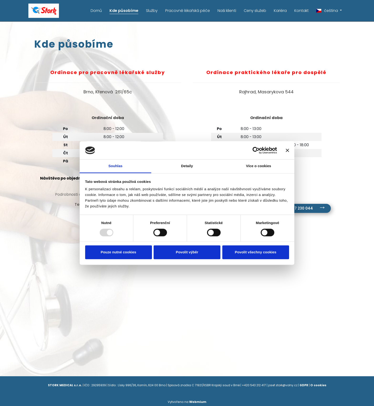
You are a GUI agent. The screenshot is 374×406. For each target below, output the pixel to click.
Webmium (197, 402)
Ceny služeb (255, 10)
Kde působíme (123, 10)
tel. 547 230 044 (298, 208)
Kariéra (280, 10)
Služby (152, 10)
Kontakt (301, 10)
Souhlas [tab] (115, 166)
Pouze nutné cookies (118, 252)
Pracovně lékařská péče (187, 10)
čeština (327, 10)
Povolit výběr (187, 252)
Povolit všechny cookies (255, 252)
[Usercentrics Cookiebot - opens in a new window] (256, 150)
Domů (96, 10)
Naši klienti (227, 10)
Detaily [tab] (187, 166)
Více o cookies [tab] (258, 166)
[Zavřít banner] (287, 150)
